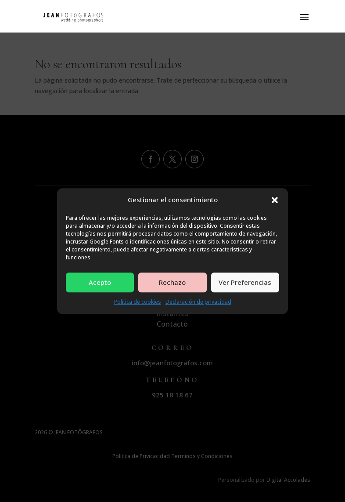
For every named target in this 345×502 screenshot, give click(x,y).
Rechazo (172, 282)
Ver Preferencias (245, 282)
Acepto (100, 282)
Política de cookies (137, 302)
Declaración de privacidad (198, 302)
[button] (274, 200)
